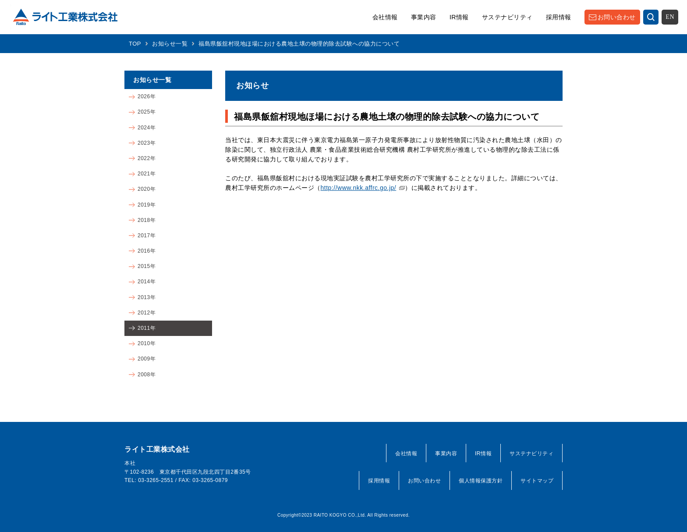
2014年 (147, 281)
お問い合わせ (617, 17)
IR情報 (459, 17)
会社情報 (385, 17)
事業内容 (423, 17)
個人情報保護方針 (481, 481)
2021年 (147, 174)
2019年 (147, 205)
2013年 (147, 297)
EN (670, 17)
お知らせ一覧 (170, 43)
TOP (135, 43)
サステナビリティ (507, 17)
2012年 (147, 313)
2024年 (147, 128)
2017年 (147, 235)
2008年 (147, 374)
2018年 (147, 220)
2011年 (147, 328)
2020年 (147, 189)
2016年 (147, 251)
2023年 (147, 143)
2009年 (147, 359)
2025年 (147, 112)
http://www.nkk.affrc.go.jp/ (359, 187)
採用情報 (558, 17)
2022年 (147, 158)
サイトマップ (537, 481)
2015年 (147, 266)
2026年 (147, 96)
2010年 (147, 343)
